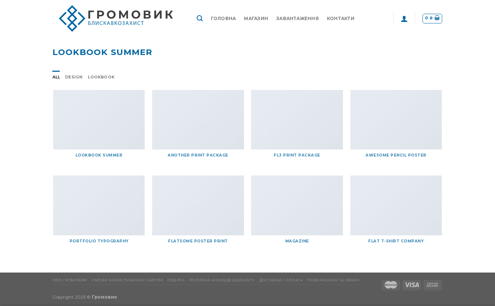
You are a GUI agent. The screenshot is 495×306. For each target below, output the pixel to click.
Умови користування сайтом (127, 280)
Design (74, 77)
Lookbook (101, 77)
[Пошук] (200, 18)
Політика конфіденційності (222, 280)
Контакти (340, 18)
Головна (223, 18)
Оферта (175, 280)
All (56, 77)
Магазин (256, 18)
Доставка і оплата (281, 280)
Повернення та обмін (333, 280)
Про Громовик (69, 280)
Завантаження (297, 18)
